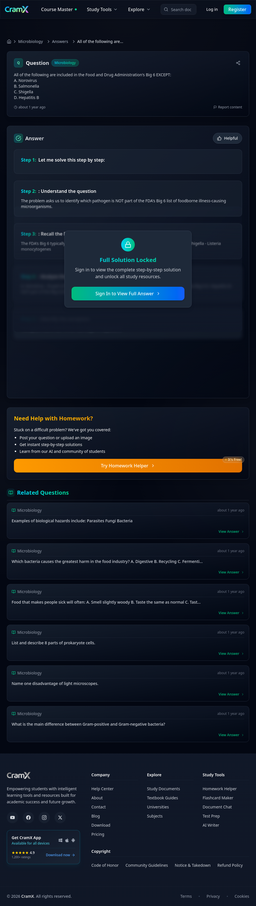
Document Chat (217, 807)
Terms (186, 896)
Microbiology (30, 41)
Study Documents (163, 788)
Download (100, 825)
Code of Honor (105, 865)
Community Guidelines (146, 865)
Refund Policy (230, 865)
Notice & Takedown (193, 865)
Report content (227, 107)
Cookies (242, 896)
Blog (95, 816)
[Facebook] (28, 817)
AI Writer (211, 825)
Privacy (213, 896)
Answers (60, 41)
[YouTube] (12, 817)
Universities (158, 807)
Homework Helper (220, 788)
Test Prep (211, 816)
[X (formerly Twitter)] (60, 817)
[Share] (238, 63)
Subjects (155, 816)
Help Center (102, 788)
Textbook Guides (162, 797)
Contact (98, 807)
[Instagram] (44, 817)
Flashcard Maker (218, 797)
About (97, 797)
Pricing (97, 834)
